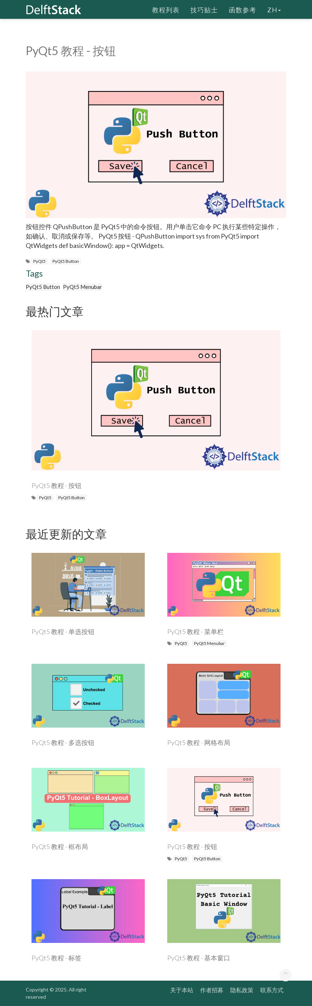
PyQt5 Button (65, 261)
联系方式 (271, 989)
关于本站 (181, 989)
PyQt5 (39, 261)
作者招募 (211, 989)
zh (274, 9)
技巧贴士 (204, 9)
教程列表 (166, 9)
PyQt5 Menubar (82, 286)
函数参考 (242, 9)
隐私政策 (241, 989)
